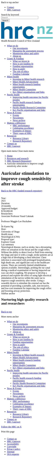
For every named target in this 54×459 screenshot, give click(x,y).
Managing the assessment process (28, 51)
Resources (11, 136)
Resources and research (18, 158)
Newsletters (18, 118)
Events (16, 115)
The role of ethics (21, 71)
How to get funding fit (23, 64)
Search (5, 20)
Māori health (13, 76)
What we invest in (21, 61)
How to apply (19, 69)
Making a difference (16, 123)
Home (10, 156)
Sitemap (10, 451)
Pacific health (13, 94)
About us (17, 56)
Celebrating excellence (23, 128)
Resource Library (21, 138)
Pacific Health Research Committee (29, 107)
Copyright (11, 446)
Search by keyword (10, 14)
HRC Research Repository (19, 161)
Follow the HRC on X (11, 427)
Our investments (20, 48)
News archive (19, 120)
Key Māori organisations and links (28, 92)
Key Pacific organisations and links (29, 110)
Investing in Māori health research (28, 79)
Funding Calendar (21, 74)
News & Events (14, 112)
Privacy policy (13, 449)
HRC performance (21, 125)
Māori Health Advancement (25, 82)
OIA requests (13, 454)
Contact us (12, 143)
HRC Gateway (13, 10)
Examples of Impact (22, 130)
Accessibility (13, 444)
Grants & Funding (15, 58)
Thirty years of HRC (22, 133)
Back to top (6, 312)
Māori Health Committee (24, 89)
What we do (12, 45)
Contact (10, 7)
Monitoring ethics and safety (26, 53)
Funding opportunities (23, 66)
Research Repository (22, 141)
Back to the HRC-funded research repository (21, 191)
